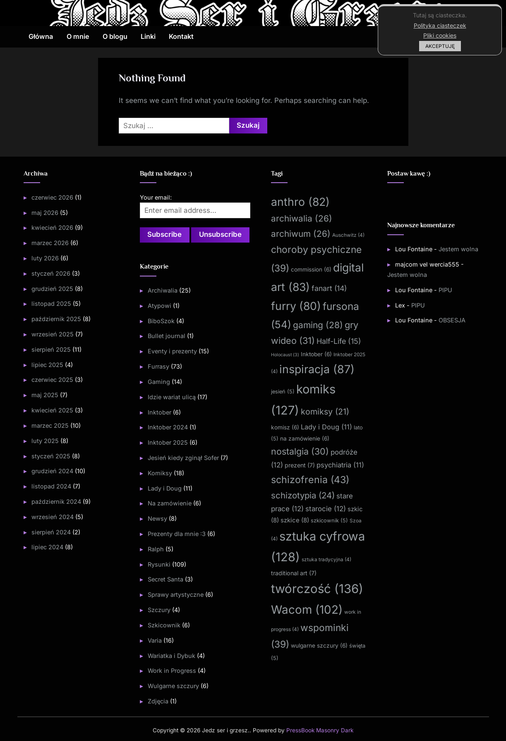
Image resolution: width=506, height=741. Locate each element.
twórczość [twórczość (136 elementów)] (317, 588)
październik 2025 (56, 318)
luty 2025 (45, 440)
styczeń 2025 (50, 455)
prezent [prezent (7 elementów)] (300, 465)
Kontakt (181, 36)
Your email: (156, 197)
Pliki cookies (439, 35)
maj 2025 (44, 394)
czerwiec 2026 (52, 197)
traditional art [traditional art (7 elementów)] (294, 573)
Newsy (157, 518)
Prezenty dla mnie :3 (177, 533)
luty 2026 (45, 258)
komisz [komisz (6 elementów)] (285, 427)
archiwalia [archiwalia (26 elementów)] (301, 218)
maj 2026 (44, 212)
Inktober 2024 (168, 427)
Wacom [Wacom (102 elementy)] (307, 609)
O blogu (115, 36)
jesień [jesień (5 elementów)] (283, 391)
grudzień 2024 (52, 470)
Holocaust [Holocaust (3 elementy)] (285, 354)
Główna (41, 36)
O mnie (78, 36)
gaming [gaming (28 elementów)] (318, 324)
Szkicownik (164, 625)
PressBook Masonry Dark (319, 730)
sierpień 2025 (51, 349)
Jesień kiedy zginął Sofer (183, 457)
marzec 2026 (50, 242)
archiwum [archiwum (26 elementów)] (301, 233)
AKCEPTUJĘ (440, 46)
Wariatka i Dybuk (171, 655)
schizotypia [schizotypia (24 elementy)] (303, 495)
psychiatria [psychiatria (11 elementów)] (340, 465)
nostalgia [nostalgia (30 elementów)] (300, 451)
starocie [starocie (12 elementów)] (325, 509)
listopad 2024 (51, 486)
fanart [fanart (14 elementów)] (329, 288)
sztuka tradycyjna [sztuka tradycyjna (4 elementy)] (326, 559)
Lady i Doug (165, 488)
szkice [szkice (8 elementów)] (295, 520)
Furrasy (158, 366)
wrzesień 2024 (52, 516)
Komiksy (160, 473)
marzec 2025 (50, 425)
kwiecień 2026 (52, 227)
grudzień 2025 (52, 288)
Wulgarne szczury (173, 685)
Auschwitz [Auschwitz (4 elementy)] (348, 235)
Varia (155, 640)
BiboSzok (161, 320)
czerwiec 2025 (52, 379)
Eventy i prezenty (172, 351)
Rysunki (159, 564)
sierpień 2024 (51, 531)
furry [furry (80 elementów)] (296, 305)
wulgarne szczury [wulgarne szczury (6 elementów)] (319, 645)
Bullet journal (166, 335)
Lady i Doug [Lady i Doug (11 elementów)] (326, 427)
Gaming (159, 381)
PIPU (445, 289)
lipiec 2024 (47, 546)
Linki (148, 36)
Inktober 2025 (168, 442)
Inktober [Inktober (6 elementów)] (316, 354)
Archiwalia (162, 290)
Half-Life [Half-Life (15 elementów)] (339, 341)
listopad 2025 (51, 303)
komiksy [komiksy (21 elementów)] (325, 412)
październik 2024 (56, 501)
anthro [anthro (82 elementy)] (300, 201)
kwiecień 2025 (52, 410)
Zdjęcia (158, 701)
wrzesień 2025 (52, 334)
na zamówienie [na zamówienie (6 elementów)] (304, 438)
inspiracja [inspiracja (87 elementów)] (317, 369)
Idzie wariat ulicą (172, 396)
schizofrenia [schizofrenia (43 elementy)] (310, 479)
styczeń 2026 (50, 273)
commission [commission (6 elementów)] (311, 269)
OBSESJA (452, 320)
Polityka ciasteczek (440, 25)
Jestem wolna (458, 249)
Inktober (159, 412)
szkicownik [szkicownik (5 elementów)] (329, 520)
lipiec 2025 (47, 364)
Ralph (156, 549)
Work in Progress (172, 670)
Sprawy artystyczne (176, 594)
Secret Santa (165, 579)
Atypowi (159, 305)
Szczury (159, 609)
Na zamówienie (170, 503)
